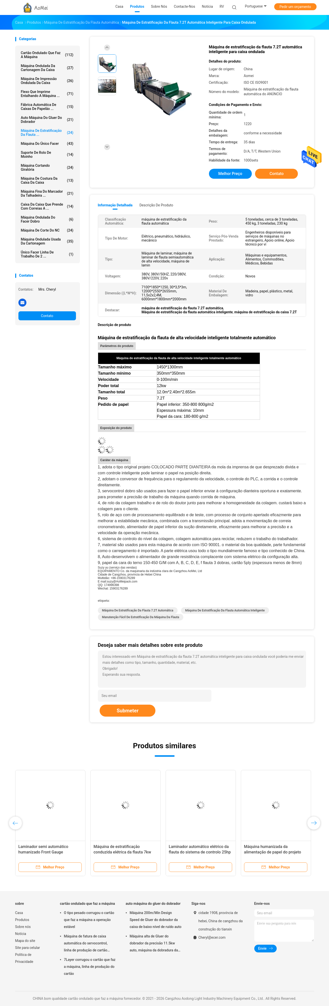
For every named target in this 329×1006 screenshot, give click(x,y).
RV (222, 6)
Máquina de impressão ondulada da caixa (47, 81)
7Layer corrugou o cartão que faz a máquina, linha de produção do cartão (90, 967)
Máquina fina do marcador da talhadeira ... (47, 193)
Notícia (20, 934)
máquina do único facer (47, 143)
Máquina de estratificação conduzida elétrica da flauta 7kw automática (122, 852)
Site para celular (27, 948)
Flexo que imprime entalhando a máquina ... (47, 94)
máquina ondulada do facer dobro (47, 219)
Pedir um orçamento (295, 7)
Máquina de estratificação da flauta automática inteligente (225, 610)
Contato (47, 316)
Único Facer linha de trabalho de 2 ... (47, 254)
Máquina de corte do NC (47, 230)
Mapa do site (25, 941)
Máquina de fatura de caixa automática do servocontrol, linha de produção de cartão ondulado (86, 944)
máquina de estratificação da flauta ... (47, 133)
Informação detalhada (115, 205)
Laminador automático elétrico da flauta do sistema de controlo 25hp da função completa (200, 852)
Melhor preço (230, 173)
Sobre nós (23, 927)
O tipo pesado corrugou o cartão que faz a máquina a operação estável (89, 920)
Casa (19, 913)
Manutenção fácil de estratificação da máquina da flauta (140, 617)
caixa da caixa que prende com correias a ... (47, 206)
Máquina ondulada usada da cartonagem (47, 241)
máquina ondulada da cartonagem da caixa (47, 68)
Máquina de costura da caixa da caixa (47, 180)
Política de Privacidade (24, 958)
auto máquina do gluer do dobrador (47, 120)
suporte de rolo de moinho (47, 155)
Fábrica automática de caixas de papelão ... (47, 107)
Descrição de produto (156, 205)
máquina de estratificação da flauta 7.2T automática (137, 610)
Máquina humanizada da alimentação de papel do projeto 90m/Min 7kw (272, 852)
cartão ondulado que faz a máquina (47, 55)
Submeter (127, 711)
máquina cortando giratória (47, 167)
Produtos (22, 920)
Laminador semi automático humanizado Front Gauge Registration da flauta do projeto (47, 852)
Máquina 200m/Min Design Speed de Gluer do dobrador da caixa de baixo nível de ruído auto (156, 920)
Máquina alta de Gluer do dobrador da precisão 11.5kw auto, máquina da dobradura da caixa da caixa (154, 944)
